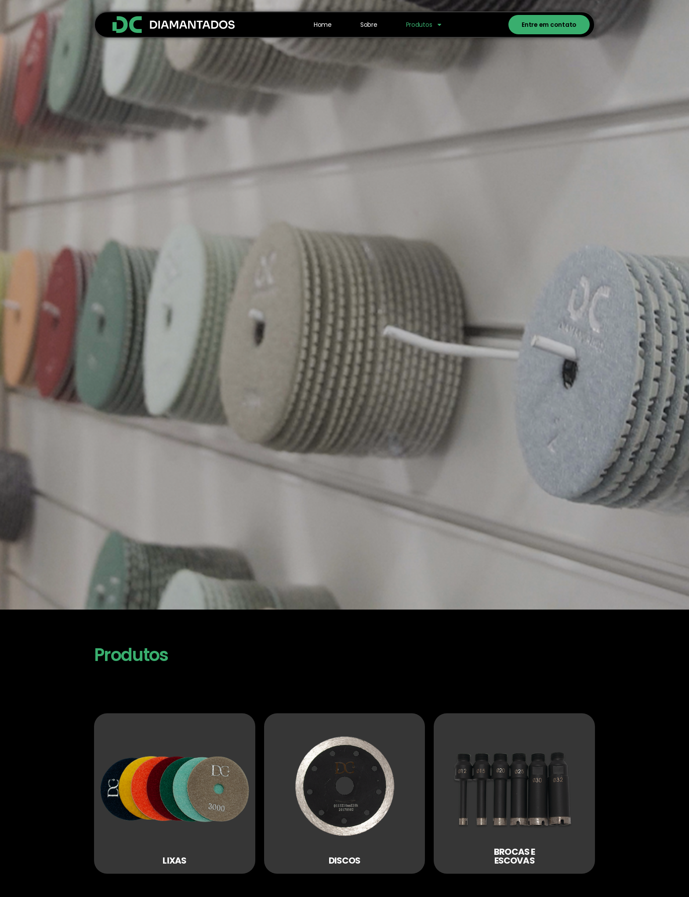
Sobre (368, 24)
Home (323, 24)
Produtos (424, 24)
